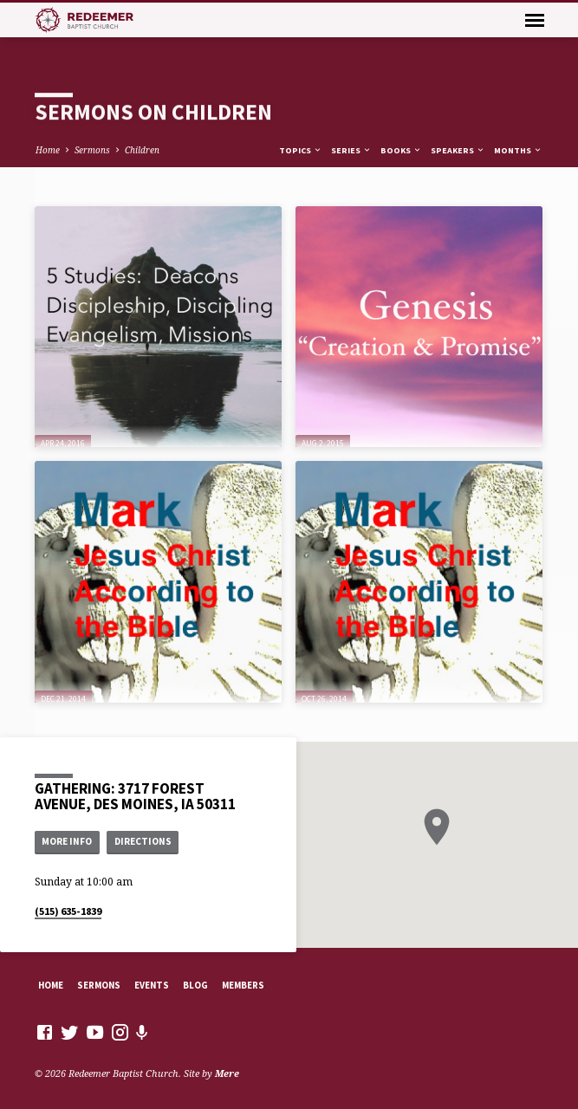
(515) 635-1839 (68, 911)
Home (48, 150)
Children (142, 150)
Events (151, 985)
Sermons (92, 150)
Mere (227, 1073)
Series (351, 150)
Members (243, 985)
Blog (195, 985)
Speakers (458, 150)
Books (401, 150)
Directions (143, 841)
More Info (67, 841)
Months (518, 150)
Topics (300, 150)
